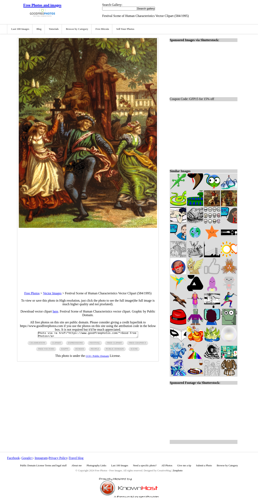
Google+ (27, 458)
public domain (115, 350)
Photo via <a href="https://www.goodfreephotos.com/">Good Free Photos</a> (88, 335)
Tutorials (54, 29)
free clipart (114, 344)
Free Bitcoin (102, 29)
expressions (75, 344)
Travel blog (76, 458)
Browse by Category (77, 29)
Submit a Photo (204, 465)
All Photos (166, 465)
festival (95, 344)
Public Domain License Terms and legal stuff (43, 465)
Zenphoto (178, 470)
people (95, 350)
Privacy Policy (58, 458)
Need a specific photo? (145, 465)
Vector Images (52, 293)
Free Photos (32, 293)
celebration (37, 344)
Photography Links (96, 465)
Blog (39, 29)
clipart (56, 344)
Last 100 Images (20, 29)
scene (134, 350)
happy (65, 350)
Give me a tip (184, 465)
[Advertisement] (87, 256)
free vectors (46, 350)
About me (77, 465)
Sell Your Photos (125, 29)
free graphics (137, 344)
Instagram (41, 458)
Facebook (13, 458)
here (55, 311)
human (79, 350)
